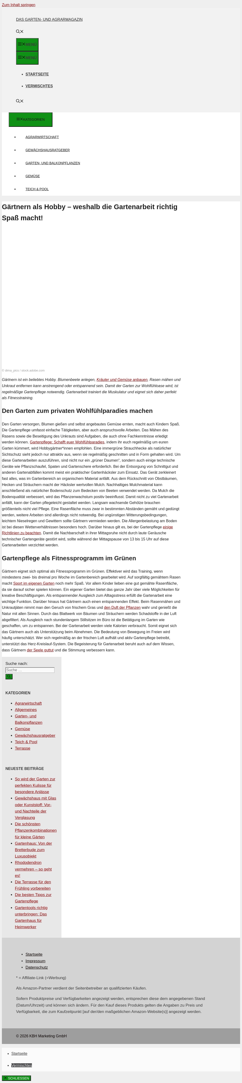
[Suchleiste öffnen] (20, 32)
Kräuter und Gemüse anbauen (122, 380)
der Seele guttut (40, 650)
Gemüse (33, 176)
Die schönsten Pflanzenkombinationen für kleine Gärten (36, 830)
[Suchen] (9, 676)
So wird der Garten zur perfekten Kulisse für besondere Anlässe (35, 785)
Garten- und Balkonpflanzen (53, 163)
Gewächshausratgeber (48, 150)
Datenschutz (37, 967)
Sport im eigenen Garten (33, 583)
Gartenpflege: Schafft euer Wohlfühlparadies (67, 442)
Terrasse (22, 748)
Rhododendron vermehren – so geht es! (33, 869)
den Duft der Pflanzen (122, 608)
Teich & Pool (37, 189)
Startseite (37, 74)
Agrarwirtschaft (42, 137)
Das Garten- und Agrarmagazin (49, 20)
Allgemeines (26, 709)
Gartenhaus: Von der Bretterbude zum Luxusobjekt (33, 849)
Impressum (35, 961)
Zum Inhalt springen (18, 5)
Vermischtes (39, 86)
